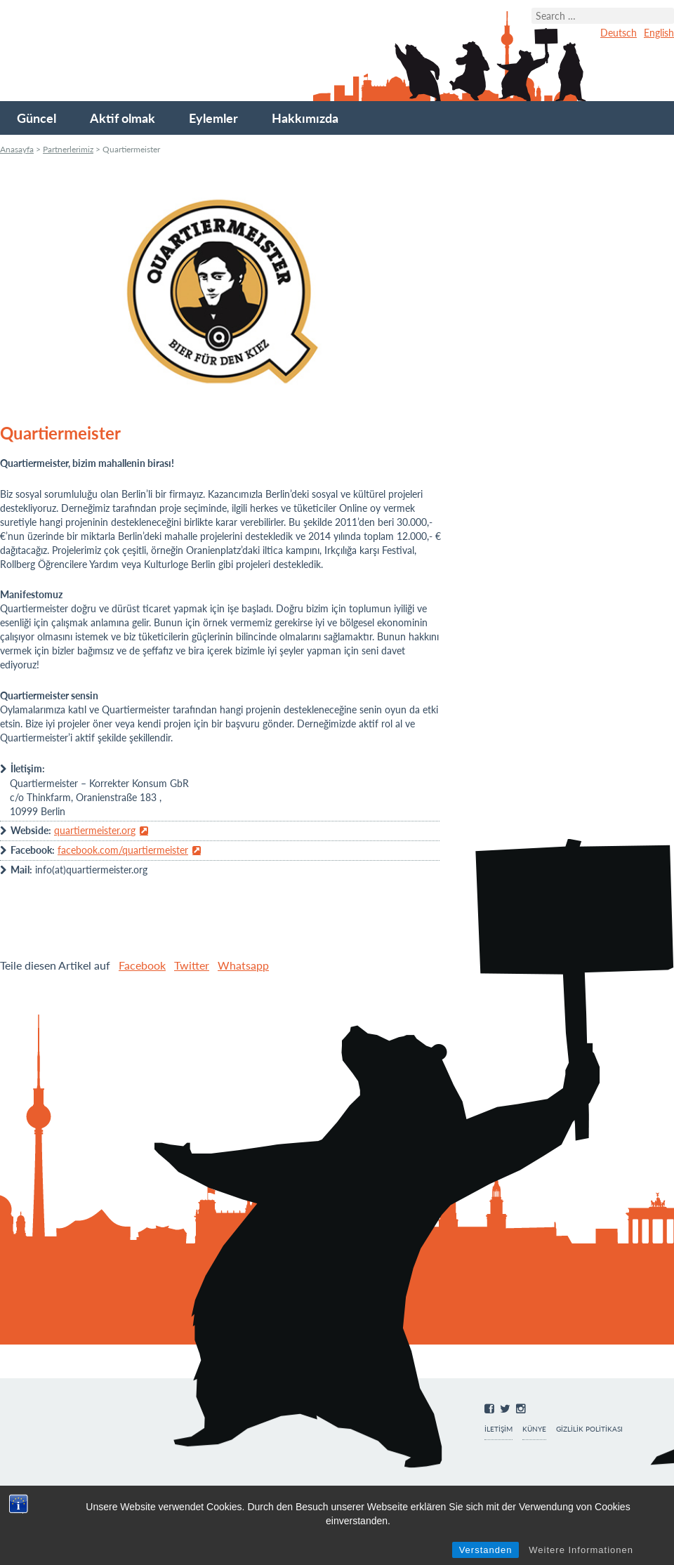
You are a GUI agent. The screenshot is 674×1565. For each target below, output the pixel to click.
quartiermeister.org (95, 830)
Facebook (142, 965)
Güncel (36, 118)
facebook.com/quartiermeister (123, 850)
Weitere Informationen (581, 1550)
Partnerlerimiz (68, 149)
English (659, 33)
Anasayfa (17, 149)
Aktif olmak (122, 118)
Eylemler (213, 118)
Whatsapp (243, 965)
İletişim (498, 1429)
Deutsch (618, 33)
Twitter (191, 965)
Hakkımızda (305, 118)
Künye (534, 1429)
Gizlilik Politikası (589, 1429)
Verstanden (486, 1550)
